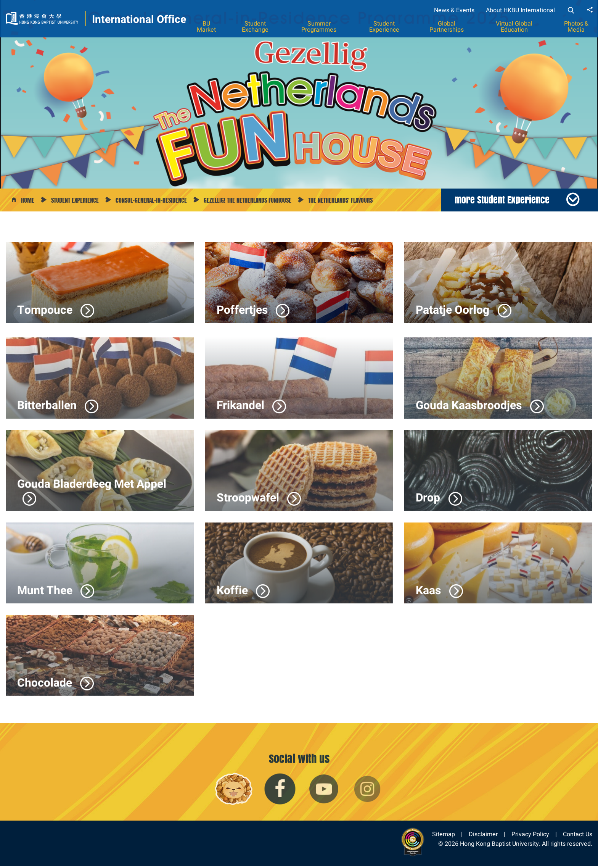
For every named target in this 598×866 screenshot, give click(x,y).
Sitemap (443, 834)
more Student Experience (502, 199)
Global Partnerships (446, 26)
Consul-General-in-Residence (151, 200)
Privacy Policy (530, 834)
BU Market (206, 26)
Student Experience (384, 26)
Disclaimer (483, 834)
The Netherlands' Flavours (340, 200)
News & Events (454, 10)
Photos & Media (576, 26)
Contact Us (577, 834)
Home (27, 200)
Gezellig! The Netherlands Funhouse (247, 200)
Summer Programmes (318, 26)
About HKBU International (520, 10)
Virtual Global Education (514, 26)
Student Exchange (255, 26)
